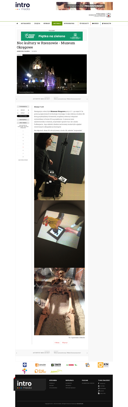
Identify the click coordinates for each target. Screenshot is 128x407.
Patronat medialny (70, 387)
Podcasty (84, 23)
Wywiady (47, 23)
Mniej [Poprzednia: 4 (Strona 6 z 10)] (57, 343)
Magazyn (106, 23)
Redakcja (51, 383)
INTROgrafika (69, 23)
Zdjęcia (37, 23)
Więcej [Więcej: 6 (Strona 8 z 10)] (65, 343)
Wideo (95, 23)
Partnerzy (68, 385)
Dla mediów (69, 383)
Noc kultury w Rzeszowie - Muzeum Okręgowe (46, 45)
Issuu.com (101, 393)
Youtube (101, 386)
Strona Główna (17, 23)
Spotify (101, 391)
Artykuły (57, 23)
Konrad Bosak (80, 403)
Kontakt (51, 385)
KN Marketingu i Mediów (88, 383)
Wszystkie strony (23, 160)
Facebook (101, 383)
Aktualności (26, 23)
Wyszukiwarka (53, 387)
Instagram (102, 388)
